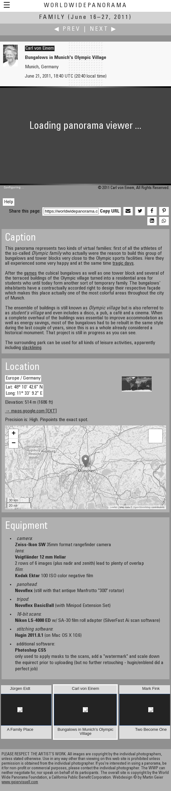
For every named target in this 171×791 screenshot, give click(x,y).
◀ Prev (67, 29)
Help (8, 202)
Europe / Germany (23, 378)
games (30, 273)
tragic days (123, 263)
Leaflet (113, 507)
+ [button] (14, 433)
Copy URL (110, 211)
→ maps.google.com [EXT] (31, 411)
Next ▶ (103, 29)
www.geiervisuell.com (20, 782)
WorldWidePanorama (85, 6)
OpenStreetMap (141, 507)
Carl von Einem (40, 48)
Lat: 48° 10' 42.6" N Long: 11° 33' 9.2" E (24, 390)
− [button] (14, 443)
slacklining (31, 347)
